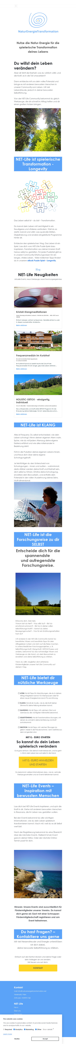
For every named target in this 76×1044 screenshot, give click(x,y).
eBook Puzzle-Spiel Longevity (42, 260)
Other (39, 1029)
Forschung (18, 1014)
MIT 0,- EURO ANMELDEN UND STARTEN (38, 762)
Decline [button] (17, 1039)
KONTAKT (38, 968)
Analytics (19, 1029)
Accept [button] (45, 1039)
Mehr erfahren (21, 325)
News (16, 1007)
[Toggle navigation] (16, 5)
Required (8, 1029)
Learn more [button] (7, 1034)
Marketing (30, 1029)
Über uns (17, 1011)
